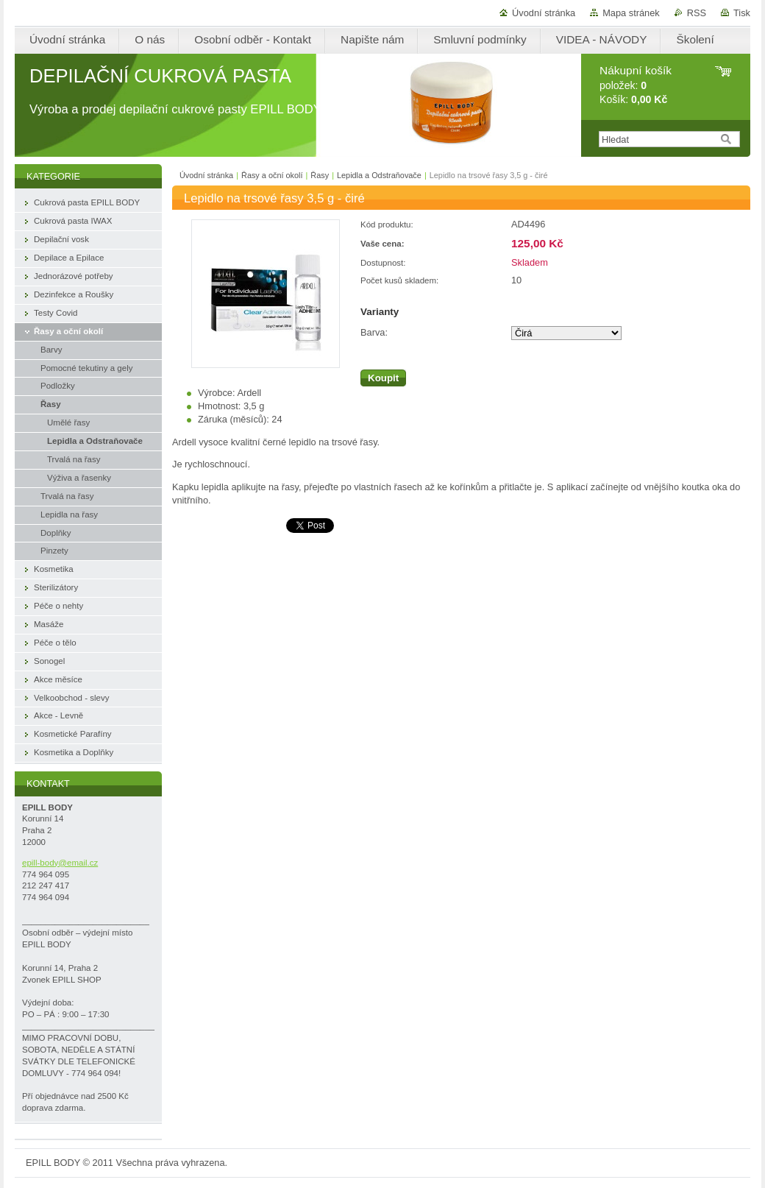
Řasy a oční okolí (271, 175)
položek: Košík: (635, 85)
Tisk (741, 12)
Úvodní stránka (543, 12)
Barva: (374, 332)
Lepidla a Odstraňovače (379, 175)
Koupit (383, 377)
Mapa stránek (631, 12)
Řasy (319, 175)
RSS (696, 12)
